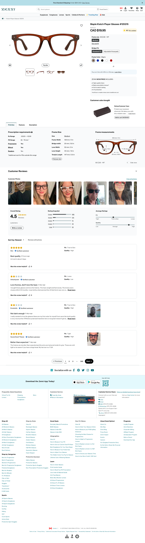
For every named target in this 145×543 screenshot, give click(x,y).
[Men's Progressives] (8, 460)
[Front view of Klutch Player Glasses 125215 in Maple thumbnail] (30, 72)
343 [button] (81, 361)
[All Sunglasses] (6, 434)
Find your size (57, 159)
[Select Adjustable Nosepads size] (111, 51)
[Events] (102, 437)
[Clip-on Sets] (5, 478)
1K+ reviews (132, 30)
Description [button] (33, 125)
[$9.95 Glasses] (54, 427)
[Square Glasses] (30, 429)
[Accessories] (5, 488)
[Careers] (102, 440)
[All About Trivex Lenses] (57, 485)
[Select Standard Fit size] (97, 51)
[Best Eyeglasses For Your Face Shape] (61, 447)
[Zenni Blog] (103, 429)
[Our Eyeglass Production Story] (109, 442)
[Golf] (3, 514)
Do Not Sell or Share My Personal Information (104, 531)
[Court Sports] (6, 516)
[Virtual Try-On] (6, 395)
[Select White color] (106, 60)
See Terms (86, 3)
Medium (67, 136)
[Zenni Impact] (104, 434)
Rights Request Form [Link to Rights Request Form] (71, 531)
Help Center (131, 395)
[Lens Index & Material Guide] (58, 472)
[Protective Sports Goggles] (34, 465)
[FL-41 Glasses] (6, 475)
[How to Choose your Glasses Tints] (85, 453)
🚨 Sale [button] (102, 15)
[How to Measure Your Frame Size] (60, 449)
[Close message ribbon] (142, 3)
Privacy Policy (41, 531)
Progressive (12, 144)
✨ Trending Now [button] (92, 15)
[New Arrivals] (5, 447)
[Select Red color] (111, 60)
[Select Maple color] (93, 60)
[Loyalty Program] (129, 424)
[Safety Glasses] (30, 460)
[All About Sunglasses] (56, 488)
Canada (53, 528)
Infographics (54, 436)
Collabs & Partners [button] (78, 15)
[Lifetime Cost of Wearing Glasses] (60, 457)
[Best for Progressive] (8, 457)
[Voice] (101, 413)
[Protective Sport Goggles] (9, 522)
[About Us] (103, 424)
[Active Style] (5, 519)
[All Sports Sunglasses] (8, 501)
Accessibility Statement (85, 531)
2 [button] (69, 361)
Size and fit (95, 44)
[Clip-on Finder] (6, 481)
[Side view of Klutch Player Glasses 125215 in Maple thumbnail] (40, 72)
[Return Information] (56, 397)
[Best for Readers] (7, 470)
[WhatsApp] (102, 406)
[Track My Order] (55, 395)
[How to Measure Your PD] (57, 442)
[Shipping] (20, 395)
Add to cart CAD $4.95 (122, 117)
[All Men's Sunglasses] (8, 442)
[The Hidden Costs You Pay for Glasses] (61, 455)
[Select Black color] (102, 60)
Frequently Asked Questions (12, 392)
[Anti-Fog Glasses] (55, 475)
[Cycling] (4, 509)
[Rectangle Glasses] (31, 427)
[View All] (28, 424)
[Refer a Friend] (128, 437)
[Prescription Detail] (32, 132)
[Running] (4, 506)
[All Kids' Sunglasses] (8, 445)
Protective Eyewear (33, 457)
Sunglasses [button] (53, 15)
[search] (66, 9)
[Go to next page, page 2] (89, 361)
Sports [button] (68, 15)
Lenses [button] (61, 15)
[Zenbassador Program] (130, 434)
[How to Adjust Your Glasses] (58, 452)
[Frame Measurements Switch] (128, 162)
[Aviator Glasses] (30, 440)
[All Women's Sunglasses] (9, 440)
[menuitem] (72, 15)
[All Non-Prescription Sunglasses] (11, 437)
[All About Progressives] (57, 480)
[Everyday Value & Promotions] (59, 424)
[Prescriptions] (21, 397)
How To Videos (80, 421)
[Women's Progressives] (9, 462)
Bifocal (10, 147)
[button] (102, 9)
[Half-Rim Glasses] (31, 447)
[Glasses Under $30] (56, 432)
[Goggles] (4, 483)
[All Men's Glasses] (7, 429)
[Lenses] (4, 397)
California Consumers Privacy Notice (55, 531)
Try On (45, 65)
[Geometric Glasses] (31, 450)
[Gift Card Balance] (80, 395)
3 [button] (72, 361)
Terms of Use (32, 531)
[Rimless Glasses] (31, 445)
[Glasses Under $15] (55, 429)
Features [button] (22, 125)
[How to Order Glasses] (56, 464)
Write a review (17, 228)
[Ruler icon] (81, 65)
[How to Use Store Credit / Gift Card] (85, 456)
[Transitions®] (5, 486)
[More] (34, 395)
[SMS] (100, 404)
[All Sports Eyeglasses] (8, 503)
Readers (11, 151)
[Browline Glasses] (31, 434)
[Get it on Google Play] (93, 382)
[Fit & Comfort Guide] (56, 467)
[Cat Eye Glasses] (31, 432)
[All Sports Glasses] (7, 498)
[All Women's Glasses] (8, 427)
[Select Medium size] (95, 40)
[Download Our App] (129, 440)
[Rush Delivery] (6, 450)
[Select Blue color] (98, 60)
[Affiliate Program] (129, 432)
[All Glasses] (5, 424)
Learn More (117, 72)
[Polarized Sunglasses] (8, 468)
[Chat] (100, 400)
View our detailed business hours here (128, 392)
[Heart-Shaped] (30, 453)
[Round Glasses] (30, 437)
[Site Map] (103, 427)
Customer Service (56, 392)
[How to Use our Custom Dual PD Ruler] (61, 444)
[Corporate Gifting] (129, 429)
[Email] (100, 402)
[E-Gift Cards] (5, 491)
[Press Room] (104, 432)
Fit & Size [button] (11, 125)
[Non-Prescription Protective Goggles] (37, 468)
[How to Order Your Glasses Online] (85, 427)
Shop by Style (31, 421)
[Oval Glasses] (30, 442)
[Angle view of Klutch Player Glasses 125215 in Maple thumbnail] (50, 72)
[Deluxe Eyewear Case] (102, 112)
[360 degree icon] (10, 65)
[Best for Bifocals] (7, 473)
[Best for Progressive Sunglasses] (11, 465)
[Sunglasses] (20, 399)
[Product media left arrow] (10, 45)
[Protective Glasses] (31, 462)
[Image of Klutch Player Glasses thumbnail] (61, 72)
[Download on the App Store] (79, 382)
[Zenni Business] (128, 427)
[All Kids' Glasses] (7, 432)
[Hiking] (4, 511)
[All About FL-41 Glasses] (57, 483)
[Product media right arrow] (81, 45)
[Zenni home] (3, 18)
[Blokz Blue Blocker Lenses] (58, 477)
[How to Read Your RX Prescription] (60, 470)
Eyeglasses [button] (44, 15)
